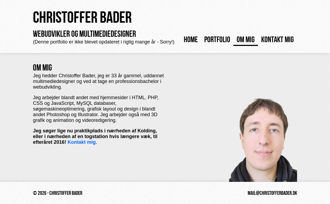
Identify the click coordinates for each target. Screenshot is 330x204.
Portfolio (217, 39)
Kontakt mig (277, 39)
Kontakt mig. (82, 142)
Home (191, 39)
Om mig (246, 39)
